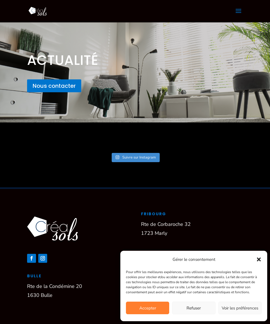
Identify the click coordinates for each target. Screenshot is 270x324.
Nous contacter (54, 86)
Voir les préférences (240, 308)
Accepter (147, 308)
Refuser (194, 308)
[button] (259, 259)
